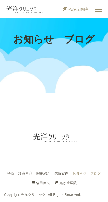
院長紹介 (43, 173)
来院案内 (61, 173)
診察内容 (25, 173)
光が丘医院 (75, 9)
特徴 (10, 173)
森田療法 (41, 183)
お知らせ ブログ (87, 173)
